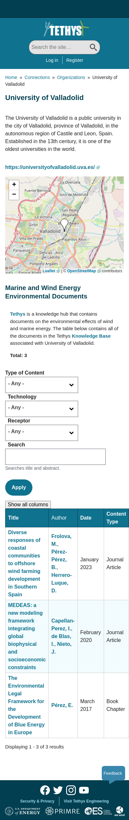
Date (86, 518)
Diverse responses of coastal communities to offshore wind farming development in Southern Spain (24, 563)
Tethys (17, 314)
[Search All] (64, 47)
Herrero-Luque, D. (61, 582)
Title (13, 518)
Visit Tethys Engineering (86, 801)
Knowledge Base (91, 336)
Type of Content (24, 373)
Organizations (71, 77)
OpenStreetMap (81, 271)
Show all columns (28, 504)
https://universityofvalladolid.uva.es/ (50, 167)
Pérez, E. (62, 705)
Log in (52, 60)
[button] (64, 225)
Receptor (19, 420)
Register (74, 60)
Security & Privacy (37, 801)
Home (11, 77)
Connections (37, 77)
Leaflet (49, 271)
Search (16, 444)
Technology (22, 396)
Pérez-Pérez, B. (59, 559)
